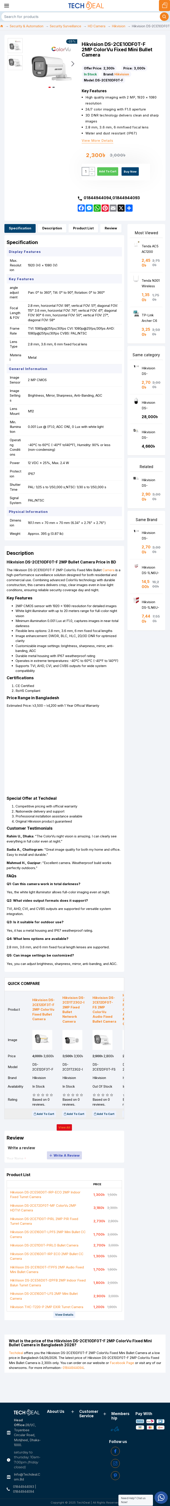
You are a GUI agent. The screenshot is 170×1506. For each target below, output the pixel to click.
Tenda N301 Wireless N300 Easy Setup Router (151, 293)
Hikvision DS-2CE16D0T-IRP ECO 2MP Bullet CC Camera (46, 1280)
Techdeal (16, 1378)
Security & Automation (26, 26)
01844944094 (73, 1393)
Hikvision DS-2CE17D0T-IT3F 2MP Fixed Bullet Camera (150, 493)
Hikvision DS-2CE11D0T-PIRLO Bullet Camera (44, 1270)
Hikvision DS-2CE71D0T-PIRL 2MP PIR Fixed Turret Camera (44, 1245)
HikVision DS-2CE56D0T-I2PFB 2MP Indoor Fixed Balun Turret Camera (48, 1307)
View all (64, 1147)
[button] (72, 63)
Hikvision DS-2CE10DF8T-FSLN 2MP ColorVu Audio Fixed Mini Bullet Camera (151, 445)
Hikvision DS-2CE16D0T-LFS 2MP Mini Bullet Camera (44, 1320)
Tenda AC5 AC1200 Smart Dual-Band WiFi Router (151, 259)
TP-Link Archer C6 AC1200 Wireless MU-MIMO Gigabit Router (150, 328)
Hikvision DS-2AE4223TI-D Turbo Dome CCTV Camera (151, 415)
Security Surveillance (65, 26)
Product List (83, 237)
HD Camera (96, 26)
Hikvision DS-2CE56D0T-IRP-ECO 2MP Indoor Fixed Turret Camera (45, 1219)
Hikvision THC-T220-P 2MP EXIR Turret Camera (46, 1331)
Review (111, 237)
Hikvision (118, 26)
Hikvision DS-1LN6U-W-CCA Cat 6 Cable (151, 615)
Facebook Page (122, 1388)
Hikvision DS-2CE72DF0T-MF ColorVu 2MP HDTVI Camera (43, 1232)
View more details (97, 141)
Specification (20, 237)
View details (64, 1339)
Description (52, 237)
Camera (111, 586)
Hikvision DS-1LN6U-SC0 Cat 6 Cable (150, 580)
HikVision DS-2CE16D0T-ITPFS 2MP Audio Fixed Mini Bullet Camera (47, 1294)
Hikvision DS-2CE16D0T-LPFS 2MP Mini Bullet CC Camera (48, 1259)
